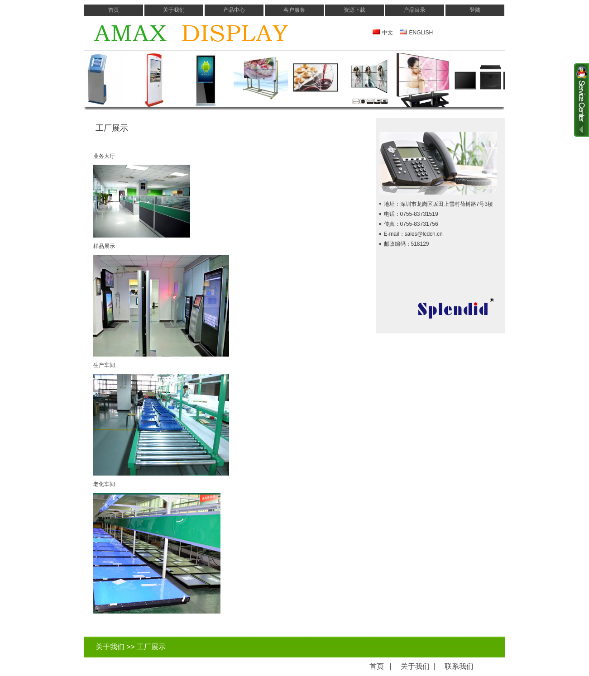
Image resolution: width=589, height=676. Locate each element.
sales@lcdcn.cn (424, 234)
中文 (387, 32)
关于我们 (174, 10)
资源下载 (354, 10)
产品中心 (234, 10)
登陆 (474, 10)
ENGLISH (421, 32)
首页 (113, 10)
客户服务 (294, 10)
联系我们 (459, 666)
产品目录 (415, 10)
